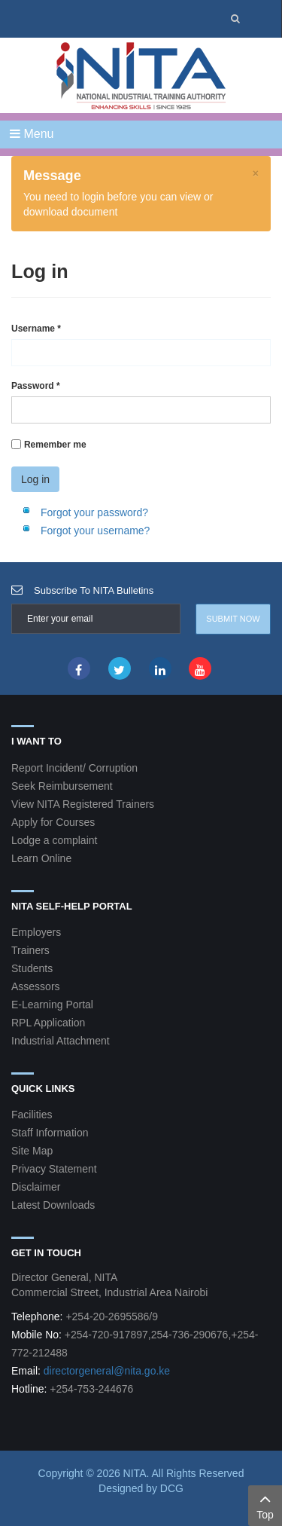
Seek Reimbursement (62, 786)
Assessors (35, 986)
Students (32, 968)
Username (36, 328)
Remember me (55, 444)
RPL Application (48, 1023)
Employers (36, 932)
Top (265, 1505)
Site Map (32, 1151)
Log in (35, 479)
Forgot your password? (94, 512)
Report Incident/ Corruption (74, 768)
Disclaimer (35, 1187)
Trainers (30, 950)
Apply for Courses (53, 822)
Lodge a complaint (54, 840)
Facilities (31, 1115)
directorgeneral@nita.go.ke (107, 1371)
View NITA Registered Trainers (82, 804)
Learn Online (41, 858)
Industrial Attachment (60, 1041)
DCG (171, 1488)
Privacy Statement (54, 1169)
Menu (31, 133)
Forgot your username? (95, 530)
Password (35, 386)
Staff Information (49, 1133)
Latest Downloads (53, 1205)
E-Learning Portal (52, 1004)
